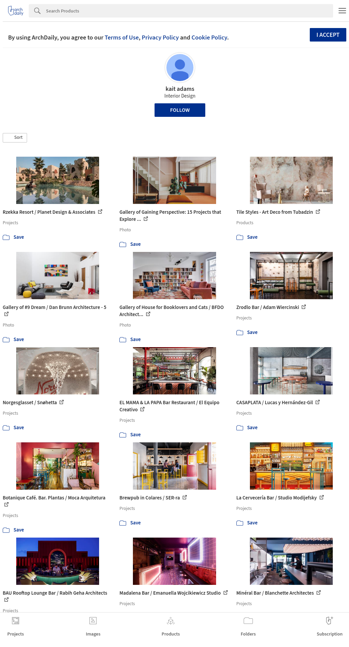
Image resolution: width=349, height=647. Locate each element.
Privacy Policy (160, 37)
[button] (15, 138)
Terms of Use (121, 37)
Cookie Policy (209, 37)
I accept (328, 35)
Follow (180, 110)
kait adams (180, 89)
